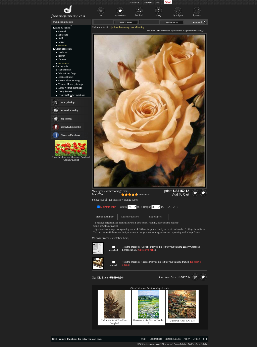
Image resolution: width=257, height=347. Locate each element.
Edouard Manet (65, 77)
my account (120, 15)
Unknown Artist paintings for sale (153, 288)
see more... (63, 45)
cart (101, 15)
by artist (197, 15)
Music (61, 42)
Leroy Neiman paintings (70, 87)
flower (61, 55)
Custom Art (135, 2)
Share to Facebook (70, 135)
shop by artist (61, 66)
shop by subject (62, 27)
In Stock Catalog (69, 110)
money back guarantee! (71, 127)
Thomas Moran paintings (70, 84)
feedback (139, 15)
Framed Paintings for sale (71, 338)
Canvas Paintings (201, 344)
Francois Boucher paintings (71, 95)
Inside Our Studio (152, 2)
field (60, 38)
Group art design (63, 48)
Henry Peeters (65, 91)
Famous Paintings (180, 344)
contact (197, 22)
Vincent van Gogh (67, 73)
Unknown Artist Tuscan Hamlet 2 (148, 322)
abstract (62, 31)
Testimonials (156, 338)
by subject (178, 15)
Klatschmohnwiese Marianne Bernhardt (71, 157)
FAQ (158, 15)
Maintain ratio (108, 206)
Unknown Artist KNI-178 (182, 320)
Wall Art (191, 344)
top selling (66, 118)
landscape (63, 34)
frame (144, 338)
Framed (113, 265)
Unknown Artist (100, 27)
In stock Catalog (173, 338)
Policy (187, 338)
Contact (196, 338)
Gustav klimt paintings (69, 80)
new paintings (68, 102)
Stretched (113, 250)
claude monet (64, 69)
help (205, 338)
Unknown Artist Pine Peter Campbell (114, 322)
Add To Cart (180, 194)
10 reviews (144, 194)
